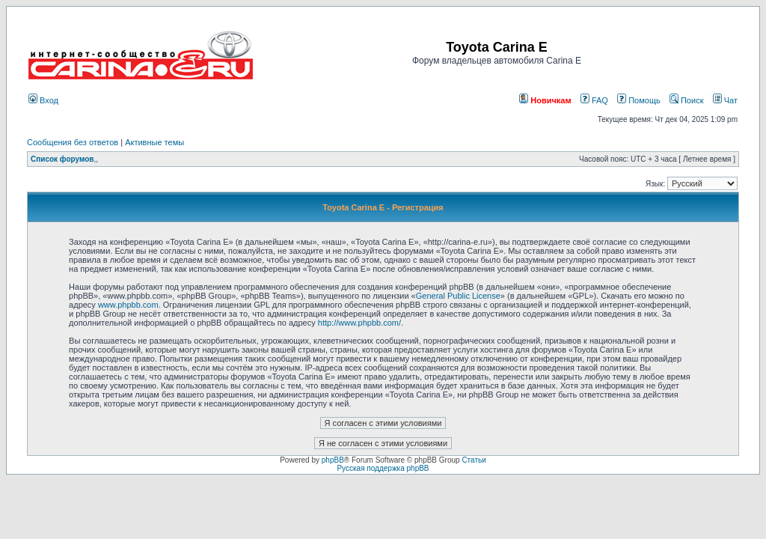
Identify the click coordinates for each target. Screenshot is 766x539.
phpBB (333, 460)
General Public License (458, 295)
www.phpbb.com (128, 304)
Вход (43, 100)
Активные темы (154, 142)
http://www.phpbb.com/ (359, 322)
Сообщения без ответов (72, 142)
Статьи (473, 460)
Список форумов (62, 159)
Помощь (639, 100)
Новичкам (545, 100)
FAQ (594, 100)
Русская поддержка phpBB (383, 468)
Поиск (687, 100)
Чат (725, 100)
